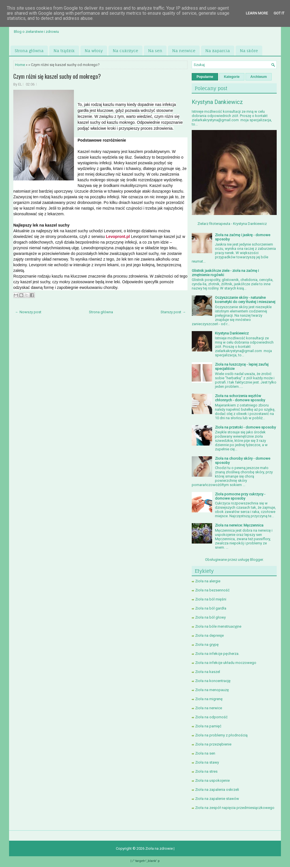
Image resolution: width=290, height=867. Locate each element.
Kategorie (232, 77)
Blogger (256, 559)
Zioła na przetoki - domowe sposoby (245, 427)
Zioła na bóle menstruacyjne (218, 626)
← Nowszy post (28, 312)
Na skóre (249, 50)
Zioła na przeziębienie (213, 744)
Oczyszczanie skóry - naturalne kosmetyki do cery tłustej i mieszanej (245, 299)
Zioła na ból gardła (210, 608)
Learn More (257, 13)
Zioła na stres (206, 771)
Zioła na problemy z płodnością (221, 735)
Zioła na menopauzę (212, 690)
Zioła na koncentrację (213, 681)
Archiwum (258, 77)
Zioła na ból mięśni (210, 599)
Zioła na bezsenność (212, 590)
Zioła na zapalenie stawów (217, 798)
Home (20, 65)
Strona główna (29, 50)
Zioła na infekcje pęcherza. (217, 653)
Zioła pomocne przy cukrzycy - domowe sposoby (240, 496)
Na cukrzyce (125, 50)
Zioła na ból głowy (210, 617)
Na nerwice (183, 50)
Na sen (155, 50)
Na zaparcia (217, 50)
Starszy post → (173, 312)
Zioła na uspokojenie (212, 780)
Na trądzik (64, 50)
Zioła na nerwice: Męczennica (239, 525)
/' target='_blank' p (146, 861)
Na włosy (94, 50)
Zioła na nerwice (208, 708)
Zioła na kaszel (207, 672)
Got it (279, 13)
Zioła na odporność (211, 717)
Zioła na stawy (207, 762)
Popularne (205, 77)
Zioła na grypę (207, 644)
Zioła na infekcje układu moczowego (225, 663)
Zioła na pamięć (208, 726)
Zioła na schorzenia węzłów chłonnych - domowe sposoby (240, 398)
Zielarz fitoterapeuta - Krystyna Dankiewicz (232, 223)
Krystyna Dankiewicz (217, 102)
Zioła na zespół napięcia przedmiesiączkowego (234, 808)
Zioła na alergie (207, 581)
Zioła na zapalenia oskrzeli (217, 789)
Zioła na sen (205, 753)
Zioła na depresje (209, 635)
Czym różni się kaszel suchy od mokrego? (57, 76)
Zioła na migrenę (209, 699)
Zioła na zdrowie (159, 848)
